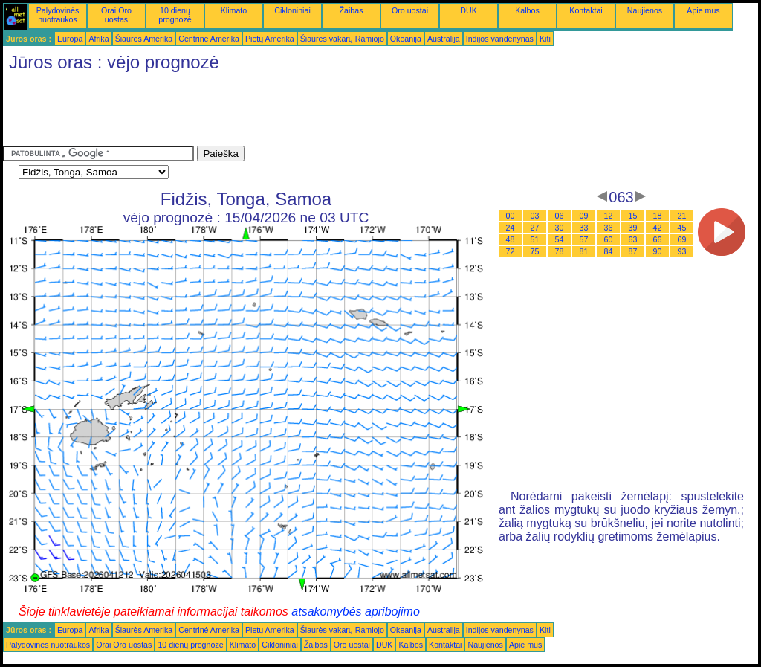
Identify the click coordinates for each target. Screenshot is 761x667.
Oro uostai (410, 10)
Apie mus (703, 10)
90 (657, 251)
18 (657, 215)
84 (608, 251)
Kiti (545, 38)
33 (584, 227)
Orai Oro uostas (116, 15)
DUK (468, 10)
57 (584, 239)
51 (535, 239)
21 (682, 215)
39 (633, 227)
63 (633, 239)
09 (584, 215)
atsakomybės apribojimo (355, 611)
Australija (443, 38)
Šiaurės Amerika (144, 38)
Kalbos (527, 10)
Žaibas (351, 10)
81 (584, 251)
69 (682, 239)
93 (682, 251)
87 (633, 251)
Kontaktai (585, 10)
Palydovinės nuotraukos (57, 15)
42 (657, 227)
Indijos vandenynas (500, 38)
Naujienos (644, 10)
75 (535, 251)
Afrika (98, 38)
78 (559, 251)
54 (559, 239)
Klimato (234, 10)
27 (535, 227)
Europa (69, 38)
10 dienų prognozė (174, 15)
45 (682, 227)
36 (608, 227)
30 (559, 227)
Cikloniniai (292, 10)
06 (559, 215)
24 (510, 227)
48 (510, 239)
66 (657, 239)
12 (608, 215)
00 (510, 215)
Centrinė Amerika (208, 38)
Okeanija (405, 38)
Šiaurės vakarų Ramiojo (342, 38)
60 (608, 239)
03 (535, 215)
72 (510, 251)
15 (633, 215)
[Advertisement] (273, 112)
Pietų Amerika (269, 38)
